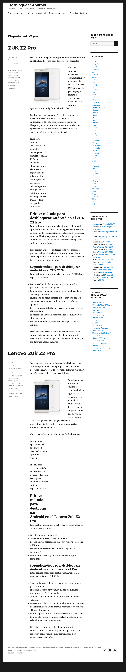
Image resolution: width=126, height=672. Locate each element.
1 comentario (13, 397)
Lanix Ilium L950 (106, 260)
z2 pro (16, 83)
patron (17, 78)
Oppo (94, 169)
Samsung (96, 179)
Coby (94, 97)
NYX (94, 163)
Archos (95, 74)
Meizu (94, 143)
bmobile (95, 90)
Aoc (93, 72)
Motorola (96, 148)
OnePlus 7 (96, 310)
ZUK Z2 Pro (22, 48)
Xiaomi (95, 197)
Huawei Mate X (98, 318)
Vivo (94, 194)
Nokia (94, 156)
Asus (94, 77)
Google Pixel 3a (98, 308)
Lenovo (11, 372)
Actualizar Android (37, 13)
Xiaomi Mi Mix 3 (98, 315)
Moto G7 (95, 320)
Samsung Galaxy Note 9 (101, 343)
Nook (94, 158)
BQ (93, 92)
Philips (95, 176)
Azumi (95, 82)
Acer (94, 62)
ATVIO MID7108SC (106, 277)
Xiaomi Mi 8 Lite (98, 341)
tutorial (11, 83)
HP (93, 118)
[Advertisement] (67, 173)
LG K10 (102, 280)
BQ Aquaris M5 (106, 270)
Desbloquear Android (27, 5)
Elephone (96, 105)
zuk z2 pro (12, 85)
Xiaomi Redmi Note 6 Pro (102, 333)
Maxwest (96, 141)
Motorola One (97, 313)
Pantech (95, 174)
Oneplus (95, 166)
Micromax (96, 146)
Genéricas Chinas (99, 108)
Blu (93, 87)
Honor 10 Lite (97, 331)
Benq (94, 85)
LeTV (94, 135)
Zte (93, 202)
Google (95, 113)
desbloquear (13, 72)
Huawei (95, 123)
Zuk (9, 67)
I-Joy (94, 125)
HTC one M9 (108, 267)
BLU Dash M (108, 275)
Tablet (95, 186)
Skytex (95, 181)
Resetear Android (57, 13)
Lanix (94, 128)
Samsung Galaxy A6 (100, 328)
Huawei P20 (97, 346)
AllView (95, 67)
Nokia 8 (95, 323)
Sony (94, 184)
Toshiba (95, 189)
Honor (95, 115)
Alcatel (95, 64)
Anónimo (96, 224)
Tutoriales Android (79, 13)
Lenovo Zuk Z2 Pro (31, 353)
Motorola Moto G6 (99, 351)
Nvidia (94, 161)
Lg (93, 138)
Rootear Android (16, 13)
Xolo (94, 199)
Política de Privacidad (16, 653)
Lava (94, 130)
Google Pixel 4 (98, 303)
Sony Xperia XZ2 (99, 325)
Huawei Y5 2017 (109, 224)
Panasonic (96, 171)
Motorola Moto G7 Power (102, 305)
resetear (11, 391)
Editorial (95, 102)
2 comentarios (13, 89)
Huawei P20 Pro (98, 338)
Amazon (95, 69)
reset (10, 80)
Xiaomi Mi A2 (97, 336)
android (11, 70)
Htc (93, 120)
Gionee (95, 110)
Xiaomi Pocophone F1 (101, 348)
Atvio (94, 80)
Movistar (95, 153)
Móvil (94, 151)
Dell (94, 100)
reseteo (16, 80)
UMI (94, 191)
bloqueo (18, 70)
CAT (94, 95)
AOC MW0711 (106, 242)
